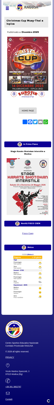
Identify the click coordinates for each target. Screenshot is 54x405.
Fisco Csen (27, 233)
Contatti (8, 399)
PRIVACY (9, 357)
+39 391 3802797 (13, 387)
